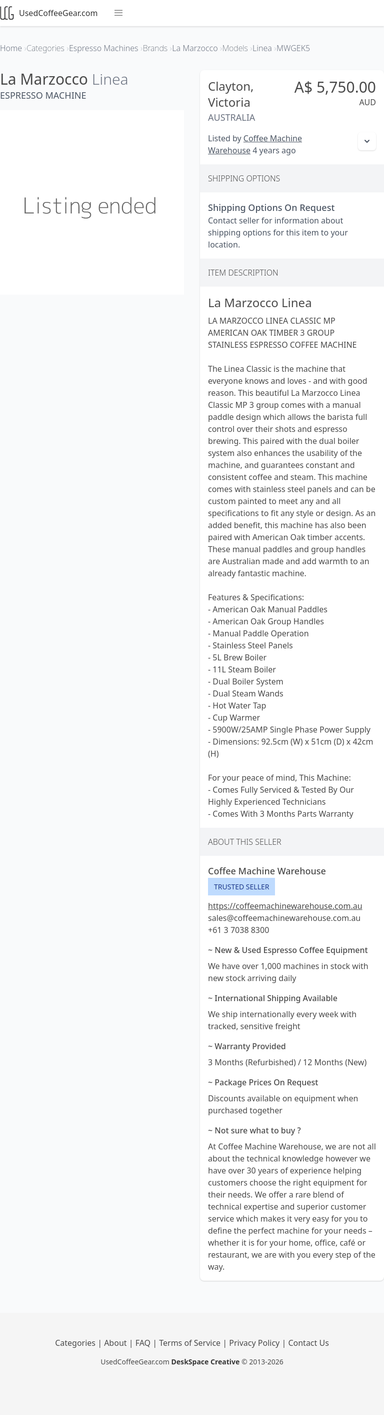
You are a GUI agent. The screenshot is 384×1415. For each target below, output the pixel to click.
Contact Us (308, 1342)
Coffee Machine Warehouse (267, 871)
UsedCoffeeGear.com (49, 13)
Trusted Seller (241, 886)
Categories (76, 1342)
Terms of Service (190, 1342)
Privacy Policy (255, 1342)
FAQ (144, 1342)
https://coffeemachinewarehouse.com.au (285, 905)
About (116, 1342)
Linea (110, 79)
